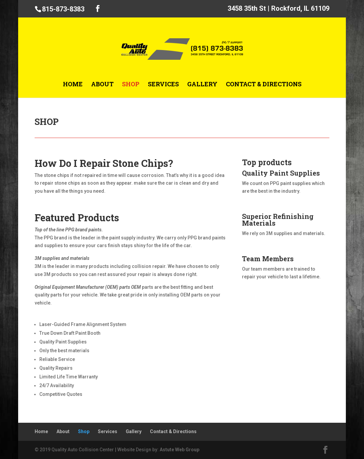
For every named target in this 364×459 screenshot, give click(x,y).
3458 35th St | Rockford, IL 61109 (278, 8)
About (102, 85)
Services (163, 85)
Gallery (202, 85)
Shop (130, 85)
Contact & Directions (263, 85)
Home (73, 85)
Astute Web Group (179, 449)
